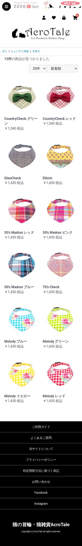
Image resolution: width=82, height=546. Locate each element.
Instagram (41, 503)
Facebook (41, 492)
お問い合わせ (41, 481)
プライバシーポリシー (41, 459)
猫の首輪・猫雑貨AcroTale (41, 524)
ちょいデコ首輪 (20, 51)
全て (4, 51)
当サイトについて (41, 448)
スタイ (36, 51)
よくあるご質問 (41, 437)
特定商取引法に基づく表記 (41, 470)
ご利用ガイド (41, 426)
